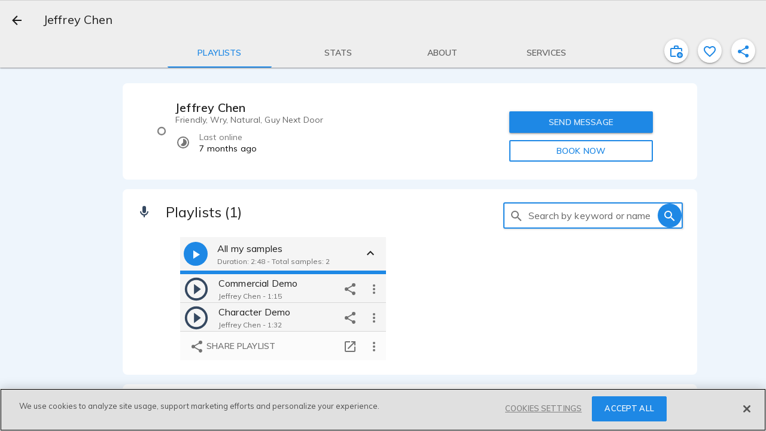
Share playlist (232, 346)
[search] (516, 215)
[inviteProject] (676, 51)
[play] (196, 288)
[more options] (374, 289)
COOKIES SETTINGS (543, 408)
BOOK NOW (581, 150)
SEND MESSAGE (581, 122)
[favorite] (710, 51)
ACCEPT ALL (628, 408)
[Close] (747, 409)
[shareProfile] (743, 51)
